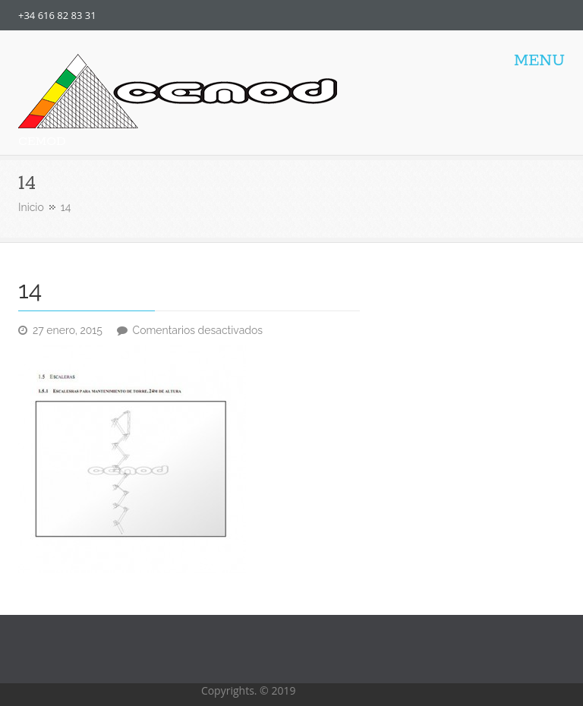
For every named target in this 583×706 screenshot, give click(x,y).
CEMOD (42, 142)
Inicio (31, 207)
